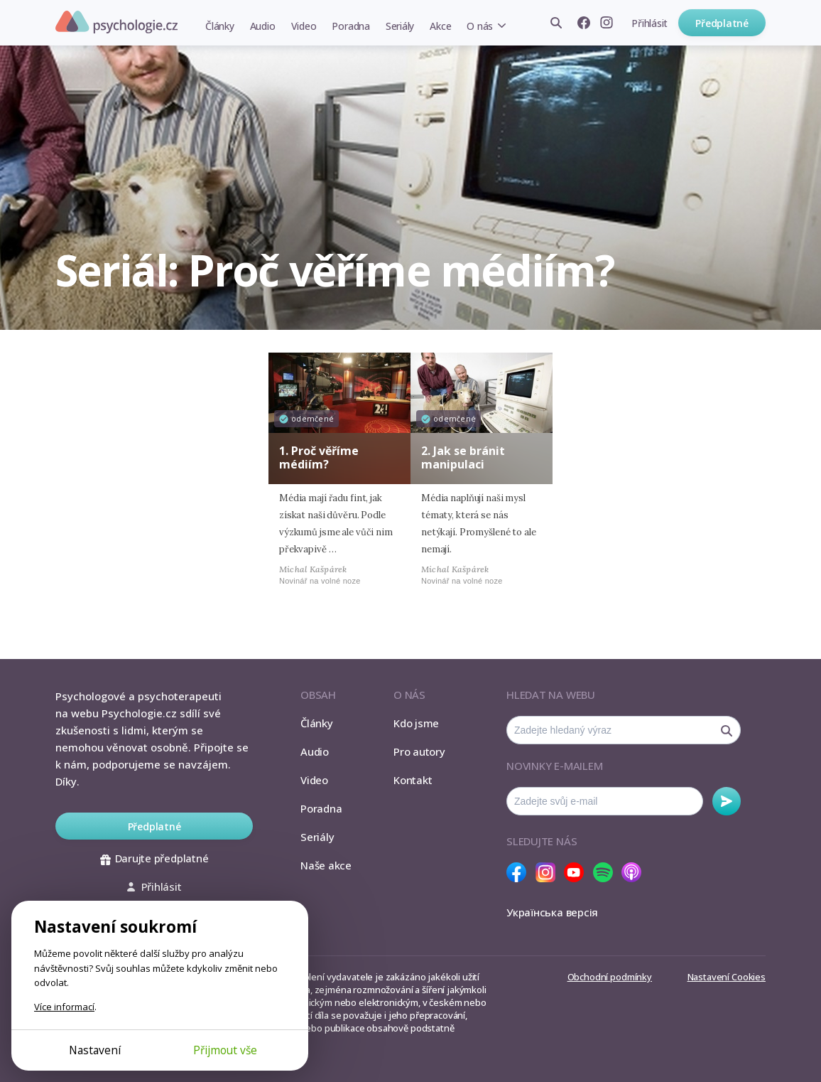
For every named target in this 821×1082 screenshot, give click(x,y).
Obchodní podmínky (609, 976)
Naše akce (326, 865)
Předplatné (722, 23)
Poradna (350, 26)
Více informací (64, 1006)
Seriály (400, 26)
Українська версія (552, 912)
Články (219, 26)
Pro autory (419, 751)
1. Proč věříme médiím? (319, 457)
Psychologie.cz (116, 22)
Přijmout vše (225, 1050)
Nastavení (95, 1050)
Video (304, 26)
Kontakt (412, 780)
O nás (480, 26)
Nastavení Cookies (726, 976)
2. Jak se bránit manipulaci (463, 457)
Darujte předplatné (154, 858)
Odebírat (726, 801)
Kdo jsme (416, 723)
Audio (263, 26)
